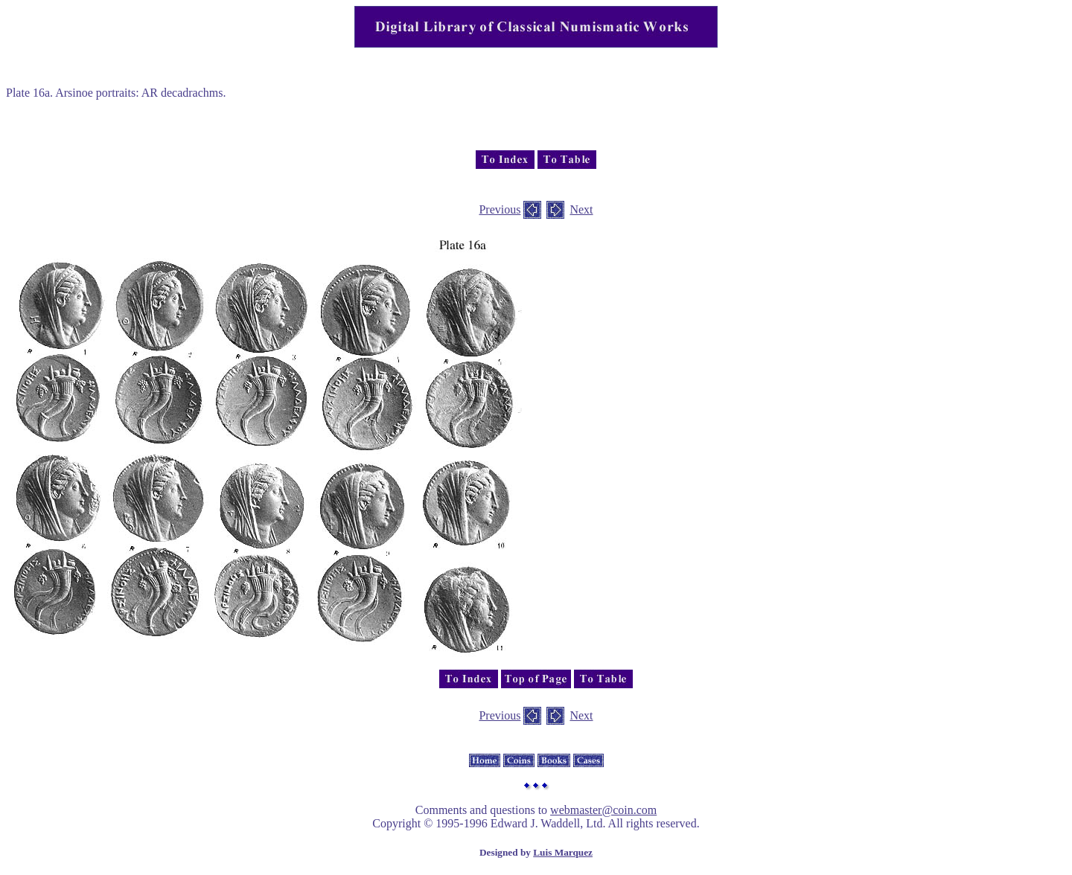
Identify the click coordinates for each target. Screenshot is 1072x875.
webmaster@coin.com (603, 810)
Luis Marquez (563, 852)
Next (581, 209)
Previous (499, 209)
